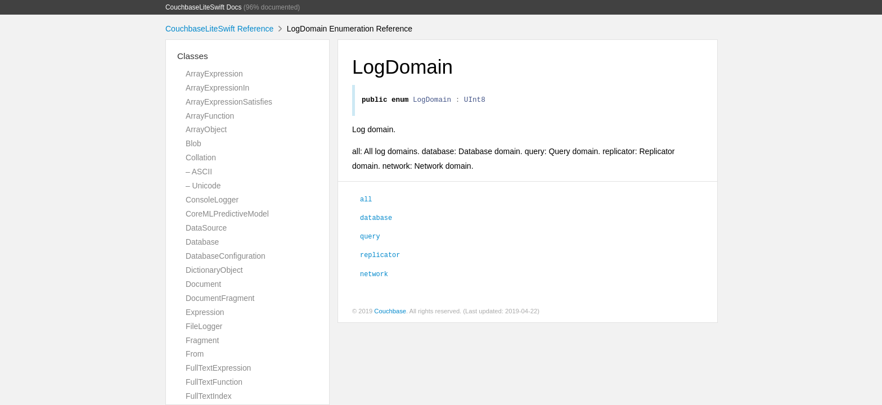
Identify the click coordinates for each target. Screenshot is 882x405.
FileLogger (204, 326)
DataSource (206, 227)
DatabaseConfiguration (226, 255)
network (374, 275)
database (376, 218)
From (195, 353)
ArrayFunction (210, 115)
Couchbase (390, 312)
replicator (380, 255)
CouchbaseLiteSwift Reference (219, 28)
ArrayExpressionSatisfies (229, 101)
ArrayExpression (214, 73)
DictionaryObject (214, 270)
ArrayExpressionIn (217, 87)
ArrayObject (206, 129)
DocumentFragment (220, 298)
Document (203, 284)
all (366, 200)
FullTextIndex (209, 396)
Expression (205, 312)
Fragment (202, 340)
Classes (192, 56)
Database (202, 241)
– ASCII (199, 171)
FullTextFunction (214, 381)
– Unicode (203, 185)
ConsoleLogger (212, 199)
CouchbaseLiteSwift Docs (203, 7)
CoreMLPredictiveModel (227, 213)
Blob (193, 143)
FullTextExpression (218, 367)
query (370, 237)
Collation (201, 157)
